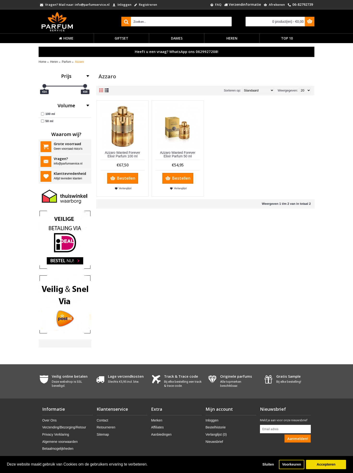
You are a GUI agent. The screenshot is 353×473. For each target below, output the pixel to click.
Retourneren (106, 427)
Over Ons (49, 420)
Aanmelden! (297, 438)
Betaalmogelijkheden (57, 448)
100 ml (48, 114)
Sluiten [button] (268, 464)
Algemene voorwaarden (60, 442)
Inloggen (212, 420)
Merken (156, 420)
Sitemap (103, 434)
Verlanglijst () (216, 434)
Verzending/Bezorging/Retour (64, 427)
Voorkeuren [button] (291, 464)
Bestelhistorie (216, 427)
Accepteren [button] (326, 464)
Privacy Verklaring (55, 434)
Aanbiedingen (161, 434)
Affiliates (157, 427)
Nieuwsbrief (214, 442)
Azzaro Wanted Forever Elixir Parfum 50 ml (177, 154)
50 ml (47, 121)
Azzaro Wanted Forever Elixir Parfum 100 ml (122, 154)
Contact (102, 420)
